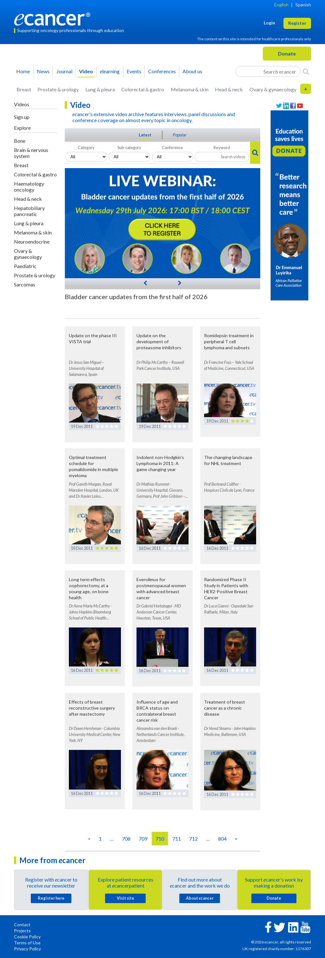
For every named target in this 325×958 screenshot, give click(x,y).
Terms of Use (27, 942)
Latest (145, 134)
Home (23, 71)
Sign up (22, 117)
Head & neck (229, 89)
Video (86, 71)
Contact (22, 924)
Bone (19, 141)
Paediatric (25, 266)
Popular (180, 134)
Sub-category (129, 147)
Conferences (162, 71)
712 (193, 839)
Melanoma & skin (190, 89)
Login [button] (269, 22)
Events (134, 71)
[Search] (306, 71)
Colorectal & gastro (142, 89)
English (281, 4)
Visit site (125, 898)
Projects (22, 930)
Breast (24, 89)
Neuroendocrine (32, 242)
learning (110, 71)
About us (192, 71)
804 (222, 839)
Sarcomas (24, 284)
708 (126, 839)
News (43, 71)
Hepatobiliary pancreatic (29, 211)
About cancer (200, 898)
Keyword (222, 147)
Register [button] (297, 23)
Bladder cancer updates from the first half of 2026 (136, 296)
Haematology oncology (29, 186)
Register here (51, 898)
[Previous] (145, 282)
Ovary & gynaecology (272, 89)
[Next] (179, 282)
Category (86, 147)
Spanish (303, 4)
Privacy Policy (27, 948)
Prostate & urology (58, 89)
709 (143, 839)
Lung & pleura (100, 89)
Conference (172, 147)
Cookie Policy (27, 936)
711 (176, 839)
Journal (64, 71)
